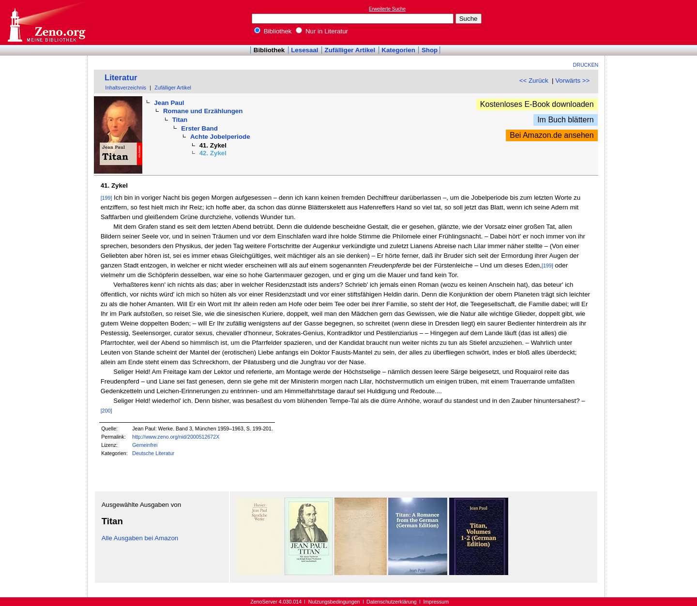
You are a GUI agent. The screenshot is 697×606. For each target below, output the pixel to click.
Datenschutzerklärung (391, 602)
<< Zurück (533, 80)
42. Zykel (213, 153)
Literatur (121, 77)
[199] (106, 198)
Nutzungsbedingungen (334, 602)
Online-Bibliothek (46, 22)
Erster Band (199, 128)
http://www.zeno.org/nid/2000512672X (175, 437)
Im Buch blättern (565, 120)
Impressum (436, 602)
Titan (180, 119)
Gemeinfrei (144, 445)
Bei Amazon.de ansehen (551, 135)
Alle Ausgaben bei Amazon (140, 538)
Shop (430, 50)
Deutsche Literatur (153, 453)
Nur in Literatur (322, 31)
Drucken (586, 65)
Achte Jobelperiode (220, 136)
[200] (106, 411)
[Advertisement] (652, 22)
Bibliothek (273, 31)
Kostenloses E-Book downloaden (537, 104)
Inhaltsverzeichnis (125, 87)
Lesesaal (304, 50)
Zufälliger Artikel (350, 50)
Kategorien (398, 50)
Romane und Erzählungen (202, 111)
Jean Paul (169, 102)
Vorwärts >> (572, 80)
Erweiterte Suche (387, 9)
